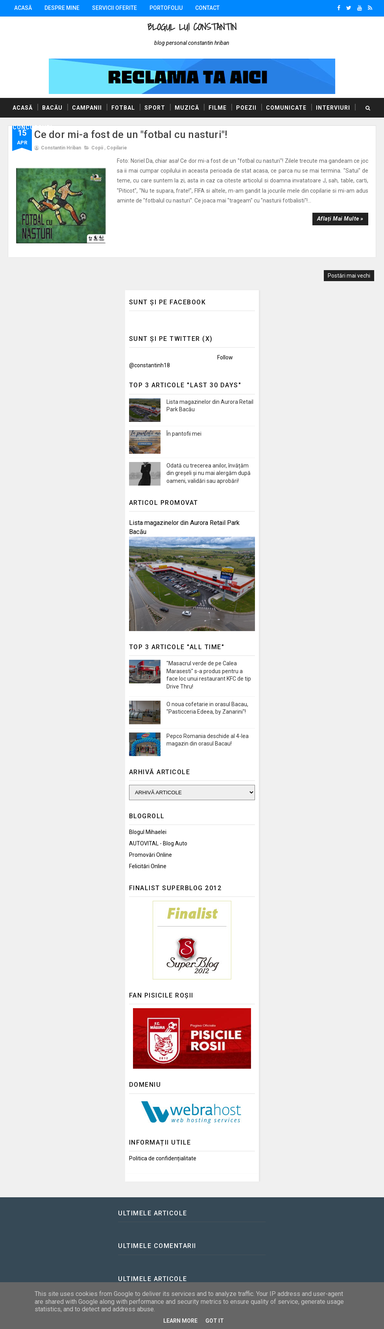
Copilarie (117, 148)
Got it (214, 1321)
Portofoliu (166, 8)
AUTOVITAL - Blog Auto (158, 833)
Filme (218, 108)
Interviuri (333, 108)
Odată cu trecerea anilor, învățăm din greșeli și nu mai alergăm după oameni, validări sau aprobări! (208, 462)
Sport (154, 108)
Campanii (87, 108)
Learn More (180, 1321)
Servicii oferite (114, 8)
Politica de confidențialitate (162, 1148)
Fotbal (123, 108)
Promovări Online (150, 844)
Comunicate (286, 108)
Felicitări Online (147, 855)
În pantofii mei (183, 423)
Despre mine (61, 8)
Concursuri (32, 127)
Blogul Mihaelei (147, 821)
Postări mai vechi (349, 265)
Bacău (52, 108)
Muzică (187, 108)
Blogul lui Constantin (192, 27)
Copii (97, 148)
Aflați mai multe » (340, 218)
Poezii (246, 108)
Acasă (23, 8)
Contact (207, 8)
